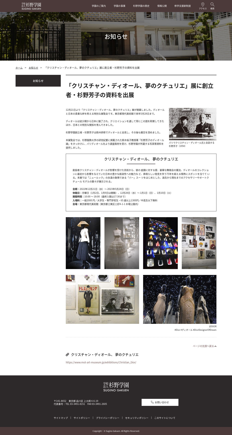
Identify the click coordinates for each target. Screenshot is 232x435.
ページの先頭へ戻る (203, 346)
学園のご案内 (99, 6)
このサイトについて (164, 417)
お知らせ (33, 67)
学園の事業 (119, 6)
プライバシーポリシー (107, 417)
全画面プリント (181, 68)
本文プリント (205, 68)
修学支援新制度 (182, 6)
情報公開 (162, 6)
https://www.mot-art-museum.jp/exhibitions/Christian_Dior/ (101, 362)
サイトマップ (61, 417)
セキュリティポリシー (136, 417)
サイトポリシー (82, 417)
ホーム (19, 67)
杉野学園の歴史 (141, 6)
